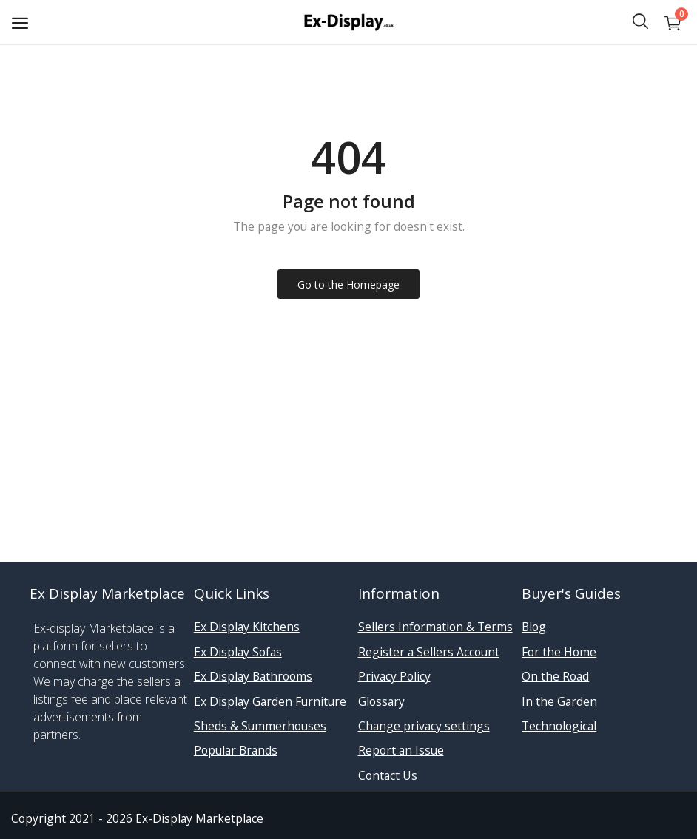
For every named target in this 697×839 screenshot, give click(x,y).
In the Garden (559, 701)
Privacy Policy (394, 676)
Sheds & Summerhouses (260, 726)
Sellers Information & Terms (435, 627)
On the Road (555, 676)
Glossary (381, 701)
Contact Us (387, 775)
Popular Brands (235, 750)
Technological (559, 726)
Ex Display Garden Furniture (270, 701)
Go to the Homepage (348, 284)
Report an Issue (401, 750)
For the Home (559, 652)
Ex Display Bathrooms (253, 676)
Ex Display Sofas (238, 652)
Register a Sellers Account (428, 652)
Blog (534, 627)
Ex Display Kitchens (247, 627)
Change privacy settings (424, 726)
